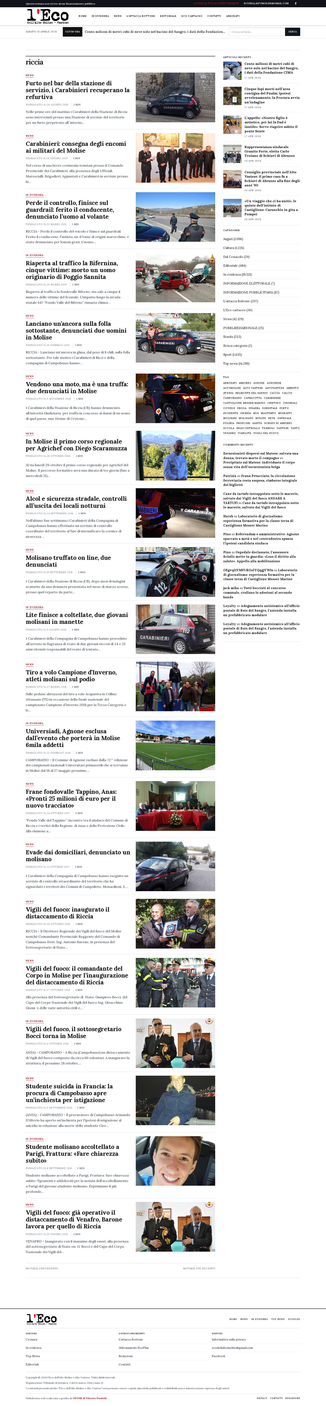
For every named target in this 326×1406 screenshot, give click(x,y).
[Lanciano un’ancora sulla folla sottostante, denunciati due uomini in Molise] (175, 338)
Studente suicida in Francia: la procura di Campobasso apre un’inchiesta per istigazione (69, 1093)
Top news (230, 363)
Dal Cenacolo (233, 257)
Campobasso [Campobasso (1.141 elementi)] (232, 398)
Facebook (218, 1356)
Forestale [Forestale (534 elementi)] (270, 408)
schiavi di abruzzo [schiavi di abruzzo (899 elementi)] (278, 423)
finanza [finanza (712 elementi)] (254, 408)
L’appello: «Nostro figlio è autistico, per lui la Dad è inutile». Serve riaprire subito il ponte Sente (271, 124)
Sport (227, 355)
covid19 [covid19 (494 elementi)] (229, 408)
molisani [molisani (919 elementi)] (230, 418)
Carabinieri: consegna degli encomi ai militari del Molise (76, 147)
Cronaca (31, 1339)
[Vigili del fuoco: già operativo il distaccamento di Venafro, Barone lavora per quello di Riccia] (175, 1226)
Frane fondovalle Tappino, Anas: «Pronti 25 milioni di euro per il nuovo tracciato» (71, 798)
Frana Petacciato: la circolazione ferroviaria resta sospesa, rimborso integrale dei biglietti (260, 480)
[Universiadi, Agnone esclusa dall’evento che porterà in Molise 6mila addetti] (175, 745)
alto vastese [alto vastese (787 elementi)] (253, 388)
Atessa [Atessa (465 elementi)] (228, 393)
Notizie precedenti (42, 1268)
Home (82, 16)
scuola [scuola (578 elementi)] (228, 428)
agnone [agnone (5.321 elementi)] (259, 383)
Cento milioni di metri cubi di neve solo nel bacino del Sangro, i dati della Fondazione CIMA (155, 32)
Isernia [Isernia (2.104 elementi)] (245, 413)
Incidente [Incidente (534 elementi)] (230, 413)
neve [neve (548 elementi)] (271, 418)
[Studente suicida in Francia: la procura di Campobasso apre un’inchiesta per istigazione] (175, 1100)
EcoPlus (294, 1319)
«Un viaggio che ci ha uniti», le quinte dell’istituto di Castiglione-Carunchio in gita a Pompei (271, 207)
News (118, 16)
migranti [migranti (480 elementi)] (285, 413)
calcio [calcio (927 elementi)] (287, 393)
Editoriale (168, 16)
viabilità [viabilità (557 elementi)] (244, 433)
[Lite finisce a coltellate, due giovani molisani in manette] (175, 629)
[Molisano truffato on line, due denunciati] (175, 572)
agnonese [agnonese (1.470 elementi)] (274, 383)
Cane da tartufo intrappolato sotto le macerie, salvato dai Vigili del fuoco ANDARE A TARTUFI (261, 498)
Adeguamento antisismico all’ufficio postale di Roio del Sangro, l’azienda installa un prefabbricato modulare (261, 610)
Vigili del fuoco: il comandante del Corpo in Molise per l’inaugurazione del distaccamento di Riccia (77, 975)
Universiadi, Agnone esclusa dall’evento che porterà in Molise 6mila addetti (73, 738)
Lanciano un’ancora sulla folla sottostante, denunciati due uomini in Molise (76, 330)
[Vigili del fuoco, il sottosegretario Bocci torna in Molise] (175, 1043)
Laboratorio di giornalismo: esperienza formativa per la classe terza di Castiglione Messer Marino (258, 520)
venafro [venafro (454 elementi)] (229, 433)
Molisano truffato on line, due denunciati (68, 561)
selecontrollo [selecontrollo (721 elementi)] (248, 428)
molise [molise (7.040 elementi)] (261, 418)
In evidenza (100, 16)
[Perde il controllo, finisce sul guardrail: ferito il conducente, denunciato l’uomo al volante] (175, 217)
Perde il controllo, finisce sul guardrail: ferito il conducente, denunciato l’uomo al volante (70, 209)
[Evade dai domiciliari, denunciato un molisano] (175, 866)
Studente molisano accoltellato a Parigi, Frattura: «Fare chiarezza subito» (72, 1153)
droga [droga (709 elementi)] (242, 408)
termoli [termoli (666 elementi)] (268, 428)
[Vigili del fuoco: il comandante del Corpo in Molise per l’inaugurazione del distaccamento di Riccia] (175, 982)
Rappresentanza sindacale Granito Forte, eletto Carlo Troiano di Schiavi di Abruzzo (269, 151)
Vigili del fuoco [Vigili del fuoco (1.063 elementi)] (266, 433)
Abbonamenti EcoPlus (134, 1348)
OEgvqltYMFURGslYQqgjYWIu (248, 570)
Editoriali (32, 1364)
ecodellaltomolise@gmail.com (232, 1348)
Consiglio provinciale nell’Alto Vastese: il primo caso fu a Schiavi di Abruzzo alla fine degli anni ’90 (272, 178)
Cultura (228, 248)
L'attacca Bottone (141, 16)
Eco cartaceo (192, 16)
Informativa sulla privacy (229, 1339)
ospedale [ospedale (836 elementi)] (284, 418)
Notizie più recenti (199, 1268)
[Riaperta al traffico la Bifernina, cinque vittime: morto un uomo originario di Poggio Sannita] (175, 277)
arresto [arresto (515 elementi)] (292, 388)
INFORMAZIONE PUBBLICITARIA (248, 292)
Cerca (292, 31)
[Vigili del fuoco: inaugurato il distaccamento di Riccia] (175, 923)
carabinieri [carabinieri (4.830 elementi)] (272, 398)
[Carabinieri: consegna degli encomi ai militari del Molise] (175, 158)
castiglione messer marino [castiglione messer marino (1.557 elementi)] (244, 403)
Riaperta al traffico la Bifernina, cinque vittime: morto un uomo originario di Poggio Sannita (72, 270)
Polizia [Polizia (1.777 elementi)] (228, 423)
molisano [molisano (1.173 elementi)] (246, 418)
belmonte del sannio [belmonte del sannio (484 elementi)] (252, 393)
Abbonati (233, 16)
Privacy (262, 1398)
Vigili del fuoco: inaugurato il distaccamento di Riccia (68, 913)
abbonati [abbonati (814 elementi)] (230, 383)
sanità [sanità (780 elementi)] (257, 423)
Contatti (214, 16)
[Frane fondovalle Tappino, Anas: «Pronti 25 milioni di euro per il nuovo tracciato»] (175, 806)
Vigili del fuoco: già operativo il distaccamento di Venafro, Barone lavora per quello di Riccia (74, 1219)
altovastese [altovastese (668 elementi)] (274, 388)
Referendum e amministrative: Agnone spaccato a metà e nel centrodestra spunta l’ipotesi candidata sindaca (261, 538)
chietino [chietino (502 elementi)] (274, 403)
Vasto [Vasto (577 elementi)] (295, 428)
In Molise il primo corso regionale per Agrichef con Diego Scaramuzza (76, 444)
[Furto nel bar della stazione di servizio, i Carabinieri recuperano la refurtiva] (175, 97)
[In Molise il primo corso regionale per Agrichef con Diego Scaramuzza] (175, 455)
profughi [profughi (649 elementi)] (243, 423)
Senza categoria (235, 346)
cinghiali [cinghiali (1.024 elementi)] (290, 403)
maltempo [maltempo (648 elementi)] (268, 413)
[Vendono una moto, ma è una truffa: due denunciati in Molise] (175, 398)
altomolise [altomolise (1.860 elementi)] (232, 388)
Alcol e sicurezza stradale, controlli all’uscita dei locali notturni (76, 502)
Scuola (228, 337)
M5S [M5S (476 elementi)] (256, 413)
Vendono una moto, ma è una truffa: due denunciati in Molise (77, 387)
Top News (278, 1319)
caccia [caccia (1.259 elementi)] (275, 393)
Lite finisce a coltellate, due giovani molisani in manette (77, 618)
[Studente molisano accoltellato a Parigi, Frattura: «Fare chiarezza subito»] (175, 1161)
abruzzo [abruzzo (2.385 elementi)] (245, 383)
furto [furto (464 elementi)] (284, 408)
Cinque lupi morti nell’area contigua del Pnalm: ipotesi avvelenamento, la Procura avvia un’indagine (272, 95)
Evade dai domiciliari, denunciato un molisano (78, 855)
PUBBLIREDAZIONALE (240, 328)
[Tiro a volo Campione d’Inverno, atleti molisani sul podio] (175, 686)
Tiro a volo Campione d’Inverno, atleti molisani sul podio (71, 675)
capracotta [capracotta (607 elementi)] (253, 398)
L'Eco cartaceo (234, 310)
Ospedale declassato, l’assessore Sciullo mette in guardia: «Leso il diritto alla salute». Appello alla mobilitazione (259, 556)
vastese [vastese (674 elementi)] (283, 428)
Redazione (126, 1356)
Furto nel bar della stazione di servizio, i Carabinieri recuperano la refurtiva (78, 90)
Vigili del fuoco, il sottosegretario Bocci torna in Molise (73, 1032)
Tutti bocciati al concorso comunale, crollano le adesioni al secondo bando (257, 592)
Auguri (228, 239)
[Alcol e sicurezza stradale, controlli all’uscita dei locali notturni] (175, 513)
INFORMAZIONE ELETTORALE (246, 283)
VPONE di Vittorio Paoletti (90, 1398)
